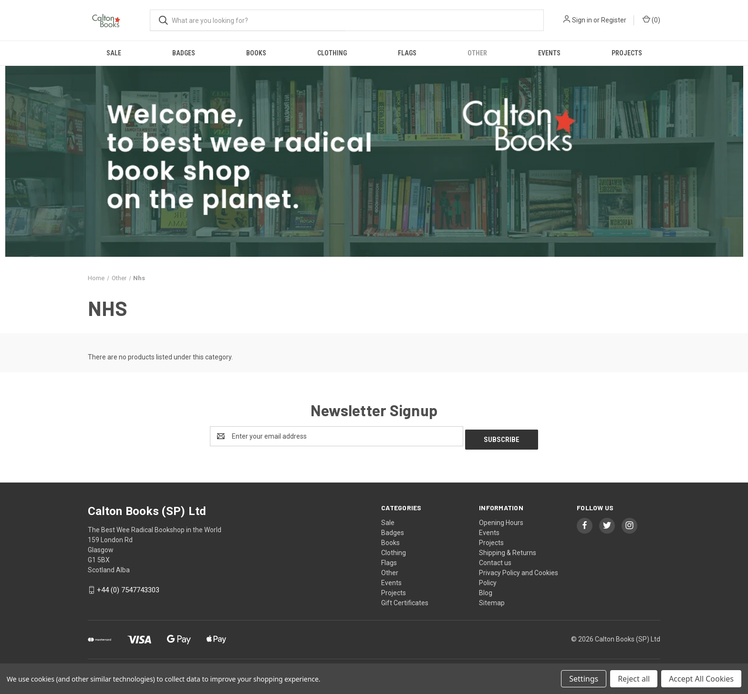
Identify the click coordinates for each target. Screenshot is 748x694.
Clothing (332, 53)
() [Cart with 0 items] (651, 19)
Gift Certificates (404, 599)
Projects (627, 53)
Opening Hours (501, 519)
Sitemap (492, 599)
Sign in (582, 20)
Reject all (634, 678)
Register (613, 20)
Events (549, 53)
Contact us (495, 559)
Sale (113, 53)
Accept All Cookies (701, 678)
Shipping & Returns (507, 549)
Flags (407, 53)
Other (477, 53)
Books (256, 53)
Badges (183, 53)
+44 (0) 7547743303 (128, 587)
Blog (485, 589)
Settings (583, 678)
